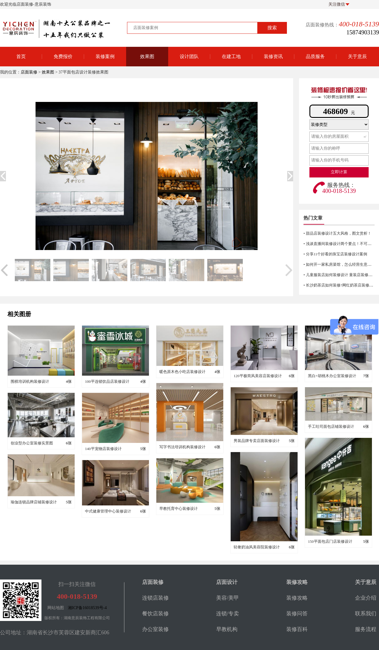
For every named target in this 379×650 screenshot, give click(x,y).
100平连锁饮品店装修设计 (107, 381)
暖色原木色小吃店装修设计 (182, 371)
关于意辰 (357, 56)
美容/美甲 (227, 598)
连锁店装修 (155, 598)
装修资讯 (273, 56)
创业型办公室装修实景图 (32, 443)
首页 (21, 56)
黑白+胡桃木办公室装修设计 (332, 376)
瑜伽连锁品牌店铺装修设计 (34, 502)
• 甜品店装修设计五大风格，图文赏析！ (337, 233)
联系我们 (365, 614)
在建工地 (231, 56)
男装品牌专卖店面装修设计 (257, 440)
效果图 (147, 56)
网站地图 (55, 608)
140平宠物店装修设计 (103, 448)
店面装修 (29, 72)
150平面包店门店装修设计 (330, 541)
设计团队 (189, 56)
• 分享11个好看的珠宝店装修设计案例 (335, 254)
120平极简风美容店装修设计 (258, 376)
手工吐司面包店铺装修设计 (331, 426)
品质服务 (315, 56)
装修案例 (105, 56)
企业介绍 (365, 598)
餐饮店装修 (155, 614)
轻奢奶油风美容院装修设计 (257, 547)
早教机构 (226, 629)
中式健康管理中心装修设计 (108, 511)
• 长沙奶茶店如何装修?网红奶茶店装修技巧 (340, 285)
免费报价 (63, 56)
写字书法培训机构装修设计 (182, 447)
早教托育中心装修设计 (178, 508)
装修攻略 (297, 598)
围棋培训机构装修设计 (30, 381)
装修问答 (297, 614)
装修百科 (297, 629)
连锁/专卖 (227, 614)
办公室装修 (155, 629)
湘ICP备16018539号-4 (87, 608)
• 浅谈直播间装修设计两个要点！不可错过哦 (341, 243)
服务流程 (365, 629)
